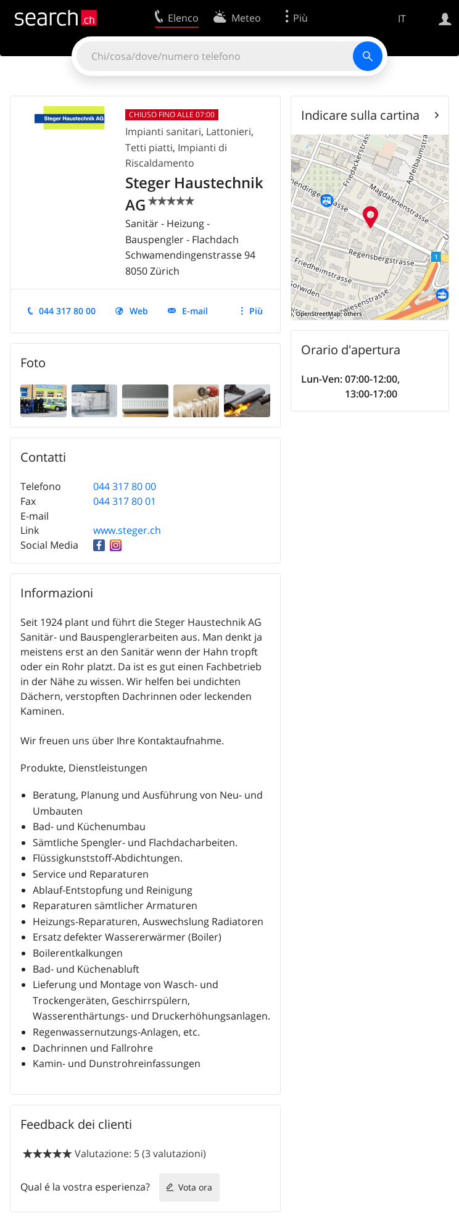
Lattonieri (228, 131)
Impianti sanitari (163, 131)
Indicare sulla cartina (360, 115)
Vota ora (195, 1187)
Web (139, 311)
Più (256, 311)
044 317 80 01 (124, 501)
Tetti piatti (149, 147)
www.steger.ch (127, 530)
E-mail (195, 311)
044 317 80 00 (67, 311)
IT (402, 18)
